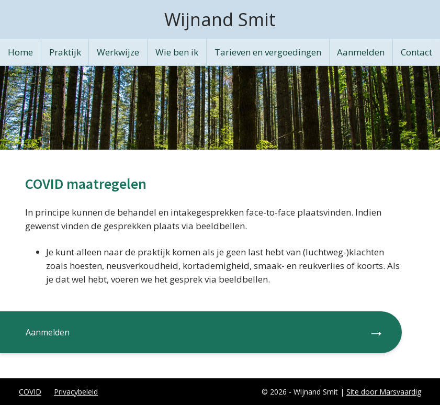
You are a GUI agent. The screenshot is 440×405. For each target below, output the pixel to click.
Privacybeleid (76, 392)
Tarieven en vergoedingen (268, 52)
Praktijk (65, 52)
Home (20, 52)
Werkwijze (118, 52)
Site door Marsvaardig (383, 392)
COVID (30, 392)
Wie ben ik (176, 52)
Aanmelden (361, 52)
